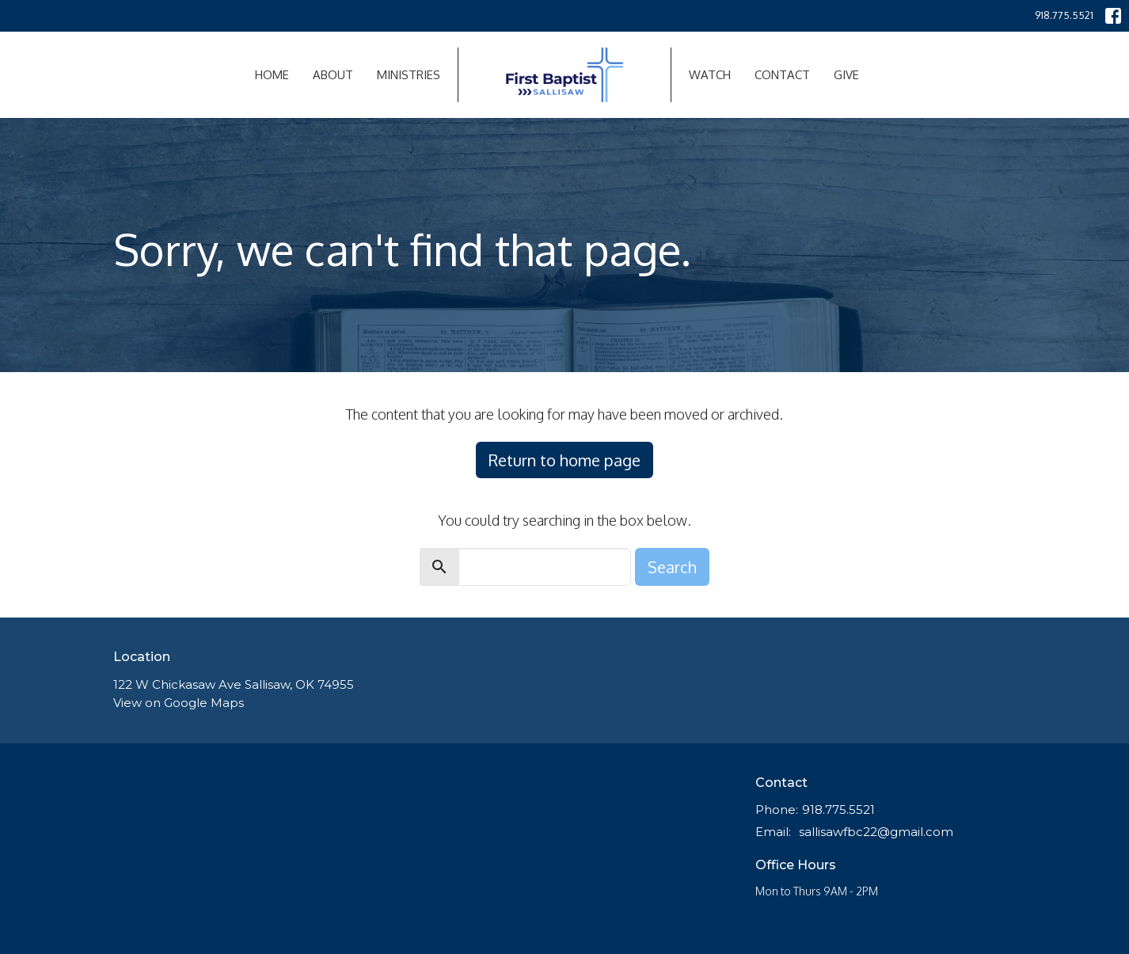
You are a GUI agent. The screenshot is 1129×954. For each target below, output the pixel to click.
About (333, 74)
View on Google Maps (178, 702)
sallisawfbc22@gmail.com (876, 831)
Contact (782, 74)
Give (846, 74)
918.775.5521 (1064, 15)
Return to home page (564, 460)
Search (672, 567)
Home (272, 74)
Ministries (408, 74)
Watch (710, 74)
